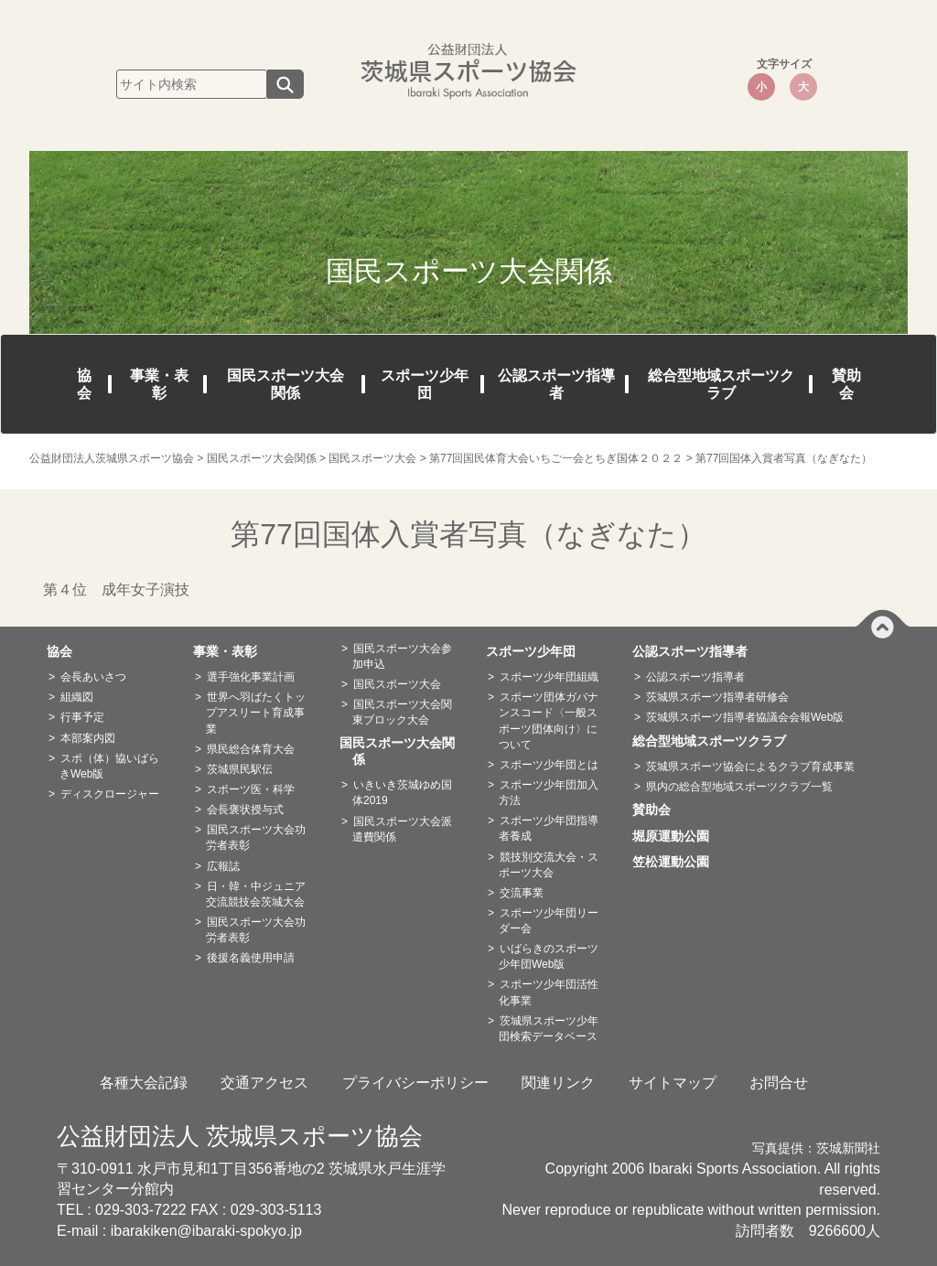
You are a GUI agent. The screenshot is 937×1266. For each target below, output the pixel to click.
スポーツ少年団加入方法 (548, 792)
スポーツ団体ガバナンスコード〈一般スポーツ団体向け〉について (548, 720)
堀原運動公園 (677, 836)
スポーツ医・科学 (251, 789)
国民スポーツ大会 (397, 684)
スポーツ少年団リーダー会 (548, 921)
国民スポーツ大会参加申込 (402, 656)
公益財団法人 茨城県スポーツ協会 (240, 1136)
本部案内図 (87, 738)
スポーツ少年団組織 (549, 677)
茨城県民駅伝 (240, 769)
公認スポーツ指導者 (556, 384)
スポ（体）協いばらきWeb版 (109, 766)
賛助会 (846, 384)
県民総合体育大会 (251, 749)
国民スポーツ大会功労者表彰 (256, 837)
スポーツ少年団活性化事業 (548, 992)
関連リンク (558, 1082)
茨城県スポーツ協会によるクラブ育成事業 (750, 766)
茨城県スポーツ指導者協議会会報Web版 (745, 717)
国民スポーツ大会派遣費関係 (402, 829)
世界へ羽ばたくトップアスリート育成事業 (256, 713)
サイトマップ (672, 1082)
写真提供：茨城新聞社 (816, 1148)
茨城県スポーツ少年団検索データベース (548, 1028)
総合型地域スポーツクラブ (721, 384)
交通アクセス (264, 1082)
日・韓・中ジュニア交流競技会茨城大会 (256, 894)
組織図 (76, 697)
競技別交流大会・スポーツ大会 (548, 865)
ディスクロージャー (109, 794)
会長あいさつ (93, 677)
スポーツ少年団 (424, 384)
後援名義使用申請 (251, 957)
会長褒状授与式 (245, 809)
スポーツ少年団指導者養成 (548, 828)
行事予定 (82, 717)
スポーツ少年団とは (549, 764)
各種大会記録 (144, 1082)
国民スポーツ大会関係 (285, 384)
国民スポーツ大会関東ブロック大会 (402, 712)
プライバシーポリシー (415, 1082)
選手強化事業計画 (251, 677)
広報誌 (223, 866)
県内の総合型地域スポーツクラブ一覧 (739, 786)
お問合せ (778, 1082)
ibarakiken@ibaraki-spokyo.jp (206, 1231)
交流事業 (522, 892)
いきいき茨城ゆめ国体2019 (402, 792)
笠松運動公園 (677, 861)
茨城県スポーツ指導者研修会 (717, 697)
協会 (84, 384)
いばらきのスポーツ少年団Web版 (548, 956)
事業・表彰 (159, 384)
